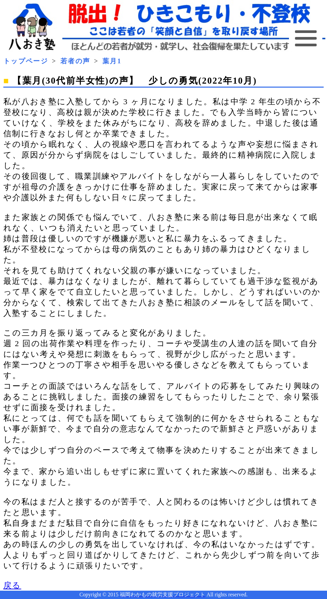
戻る (12, 585)
